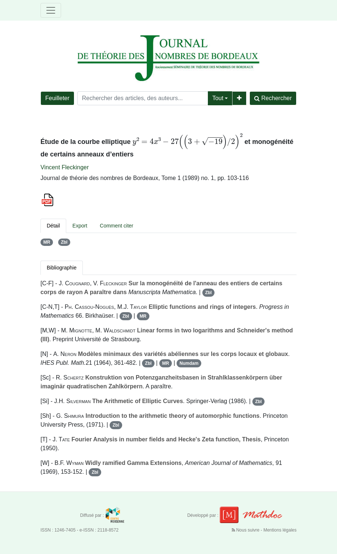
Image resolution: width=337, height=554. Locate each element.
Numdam (189, 363)
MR (46, 242)
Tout (217, 98)
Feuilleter (57, 98)
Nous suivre (246, 530)
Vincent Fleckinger (64, 167)
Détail (53, 226)
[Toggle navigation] (50, 10)
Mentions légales (280, 530)
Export (79, 226)
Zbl (64, 242)
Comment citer (116, 226)
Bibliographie (62, 268)
